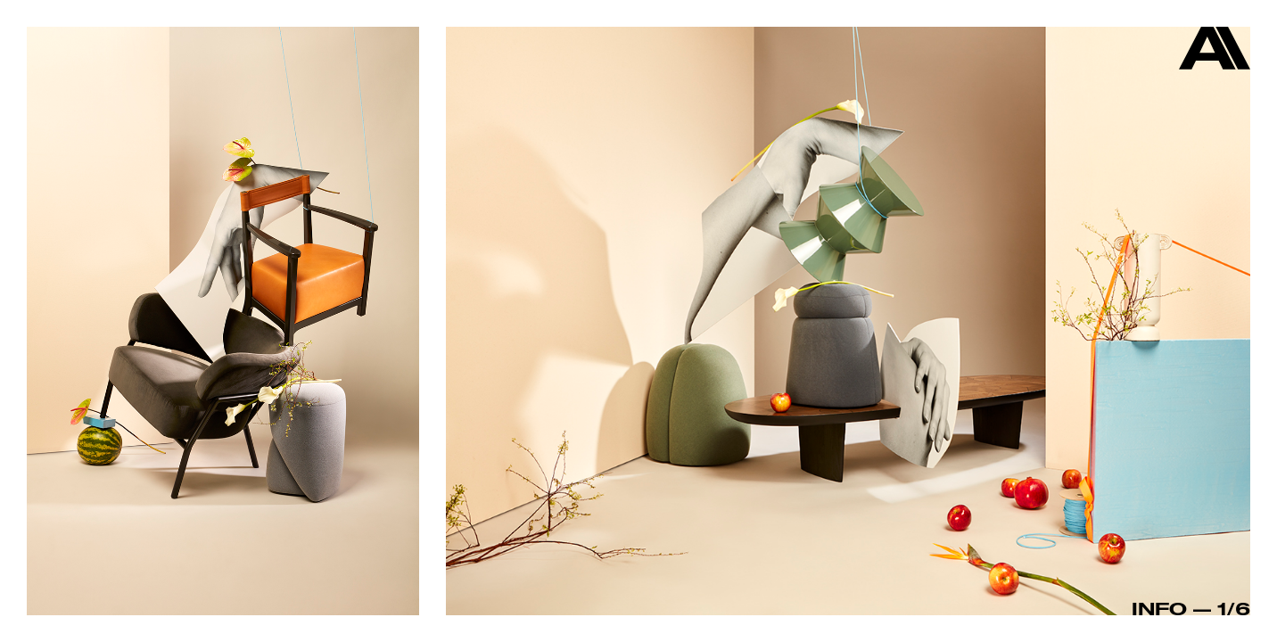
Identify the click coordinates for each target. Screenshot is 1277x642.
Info (1159, 608)
